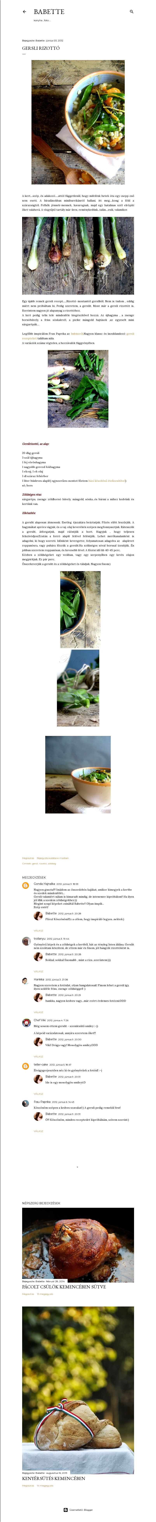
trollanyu (39, 938)
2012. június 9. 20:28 (69, 913)
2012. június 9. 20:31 (69, 1076)
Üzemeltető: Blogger (78, 1510)
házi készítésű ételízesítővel (106, 481)
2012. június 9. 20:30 (69, 1039)
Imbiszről (76, 333)
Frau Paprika (42, 1102)
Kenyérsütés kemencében (53, 1478)
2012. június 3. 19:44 (58, 938)
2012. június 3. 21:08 (57, 979)
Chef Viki (40, 1020)
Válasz (38, 930)
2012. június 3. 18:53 (67, 883)
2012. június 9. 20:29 (69, 995)
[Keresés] (131, 11)
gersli (35, 863)
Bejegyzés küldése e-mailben (53, 858)
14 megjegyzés (45, 1485)
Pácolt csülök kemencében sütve (64, 1287)
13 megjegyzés (45, 1293)
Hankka (39, 979)
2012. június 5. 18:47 (60, 1064)
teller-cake (41, 1064)
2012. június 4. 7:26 (57, 1020)
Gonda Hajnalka (44, 884)
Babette (49, 11)
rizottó (43, 863)
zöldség (52, 863)
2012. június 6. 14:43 (63, 1101)
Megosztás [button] (28, 858)
